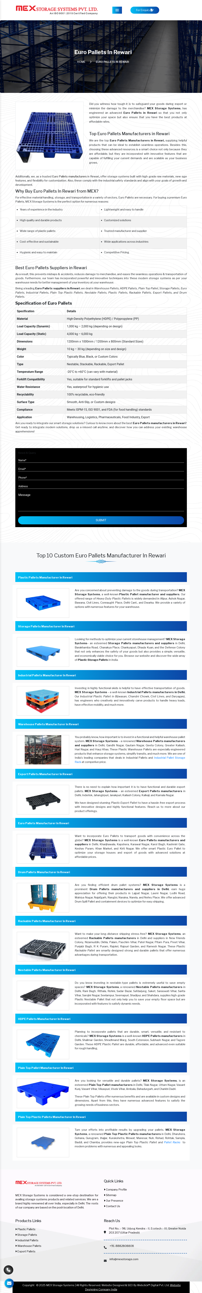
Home (81, 62)
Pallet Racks (172, 1142)
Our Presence (113, 1200)
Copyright (28, 1285)
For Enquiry (145, 10)
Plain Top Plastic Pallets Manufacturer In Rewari (52, 1117)
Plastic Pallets (25, 1229)
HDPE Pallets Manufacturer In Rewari (44, 1019)
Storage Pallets (26, 1235)
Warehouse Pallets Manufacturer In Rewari (48, 724)
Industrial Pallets (26, 1240)
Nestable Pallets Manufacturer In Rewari (46, 970)
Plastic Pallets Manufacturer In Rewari (45, 577)
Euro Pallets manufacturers (69, 176)
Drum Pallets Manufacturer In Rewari (44, 872)
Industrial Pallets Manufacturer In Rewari (47, 675)
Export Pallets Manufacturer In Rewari (45, 774)
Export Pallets (25, 1251)
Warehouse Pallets (28, 1246)
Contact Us (112, 1206)
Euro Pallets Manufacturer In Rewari (43, 823)
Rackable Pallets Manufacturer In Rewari (46, 921)
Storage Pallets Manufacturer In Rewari (46, 626)
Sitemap (110, 1195)
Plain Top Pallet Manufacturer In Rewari (45, 1068)
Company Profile (115, 1189)
